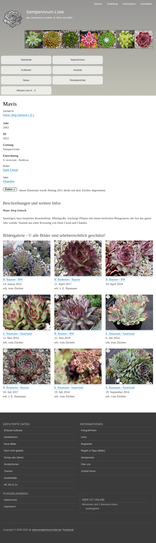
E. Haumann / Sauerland (17, 333)
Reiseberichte (77, 80)
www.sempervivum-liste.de (46, 529)
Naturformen (78, 59)
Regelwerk (86, 444)
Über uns (86, 464)
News (26, 80)
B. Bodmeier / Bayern (67, 279)
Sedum (98, 3)
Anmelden (146, 3)
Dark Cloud (10, 170)
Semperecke (87, 457)
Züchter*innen (88, 471)
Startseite (26, 59)
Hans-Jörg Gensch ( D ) (18, 115)
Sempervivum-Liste (45, 11)
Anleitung (112, 3)
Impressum (10, 506)
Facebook (68, 529)
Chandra (8, 181)
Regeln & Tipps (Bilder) (93, 450)
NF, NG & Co (11, 484)
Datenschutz (10, 500)
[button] (26, 275)
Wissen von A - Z (26, 90)
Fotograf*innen (89, 430)
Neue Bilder (10, 444)
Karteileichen (11, 437)
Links (83, 437)
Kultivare (26, 69)
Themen (8, 471)
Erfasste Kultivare (13, 430)
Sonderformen (11, 464)
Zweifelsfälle (10, 478)
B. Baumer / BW (13, 279)
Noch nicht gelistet (13, 450)
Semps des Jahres (13, 457)
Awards (77, 69)
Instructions (129, 3)
